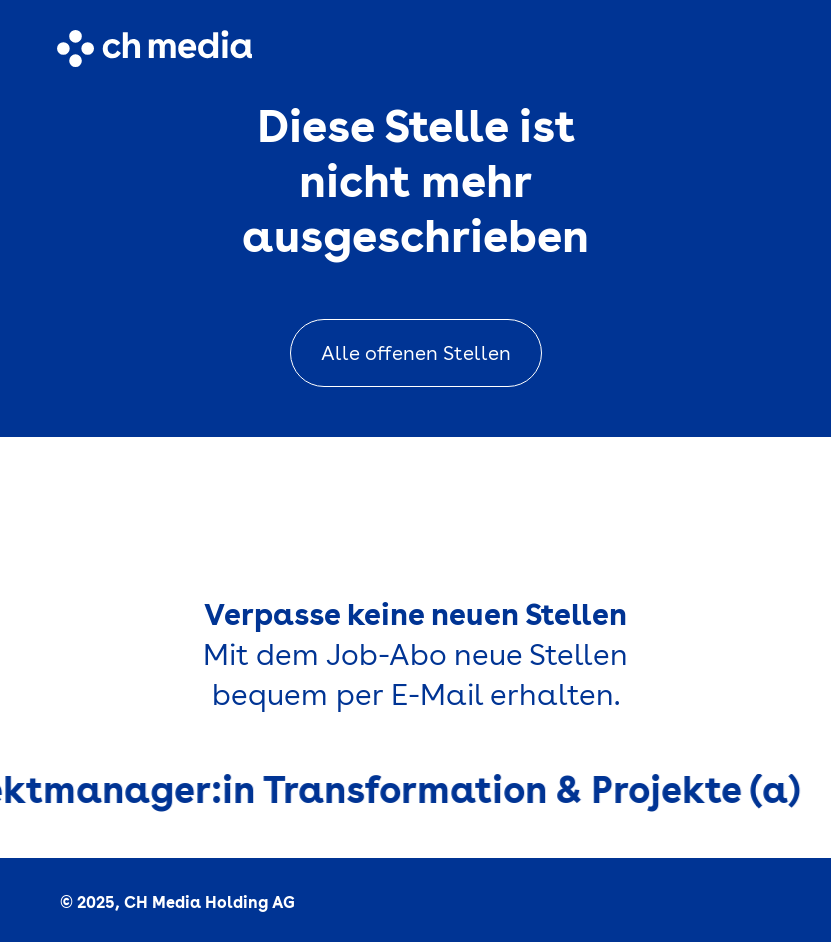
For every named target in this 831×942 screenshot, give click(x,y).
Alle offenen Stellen (416, 353)
